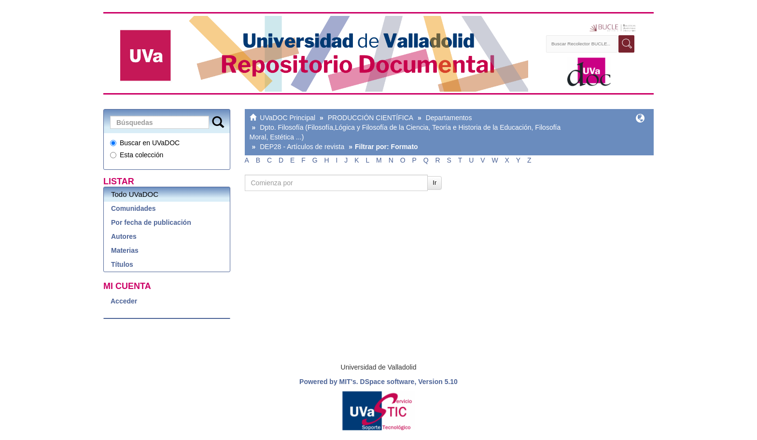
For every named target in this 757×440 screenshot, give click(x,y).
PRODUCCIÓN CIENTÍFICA (370, 118)
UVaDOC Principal (287, 118)
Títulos (122, 264)
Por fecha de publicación (151, 222)
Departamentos (449, 118)
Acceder (124, 301)
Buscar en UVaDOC (145, 143)
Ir (434, 182)
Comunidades (133, 208)
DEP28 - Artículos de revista (302, 147)
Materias (125, 250)
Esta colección (136, 155)
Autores (124, 236)
